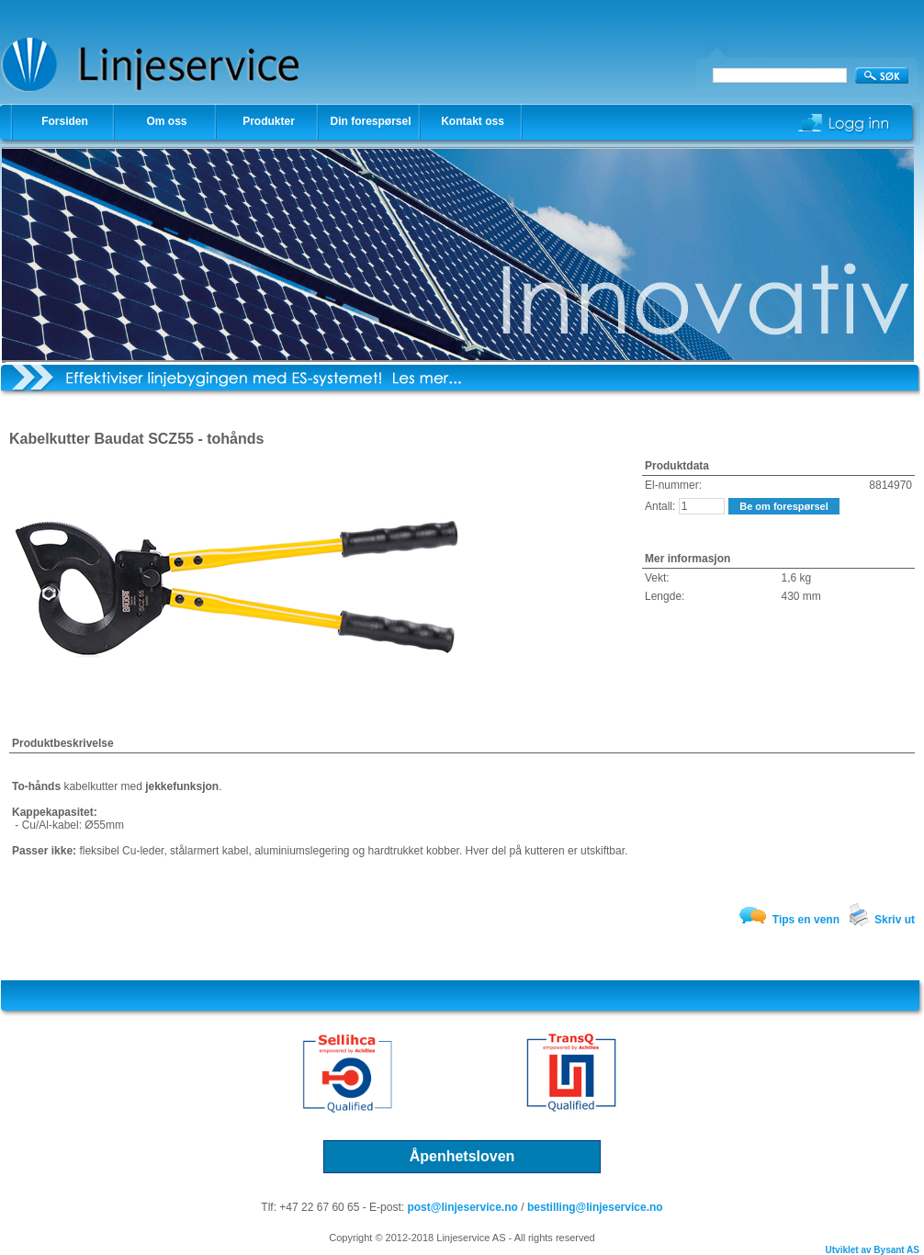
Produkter (268, 121)
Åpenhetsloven (462, 1156)
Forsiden (64, 121)
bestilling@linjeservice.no (595, 1207)
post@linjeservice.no (462, 1207)
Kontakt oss (472, 121)
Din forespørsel (370, 121)
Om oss (166, 121)
